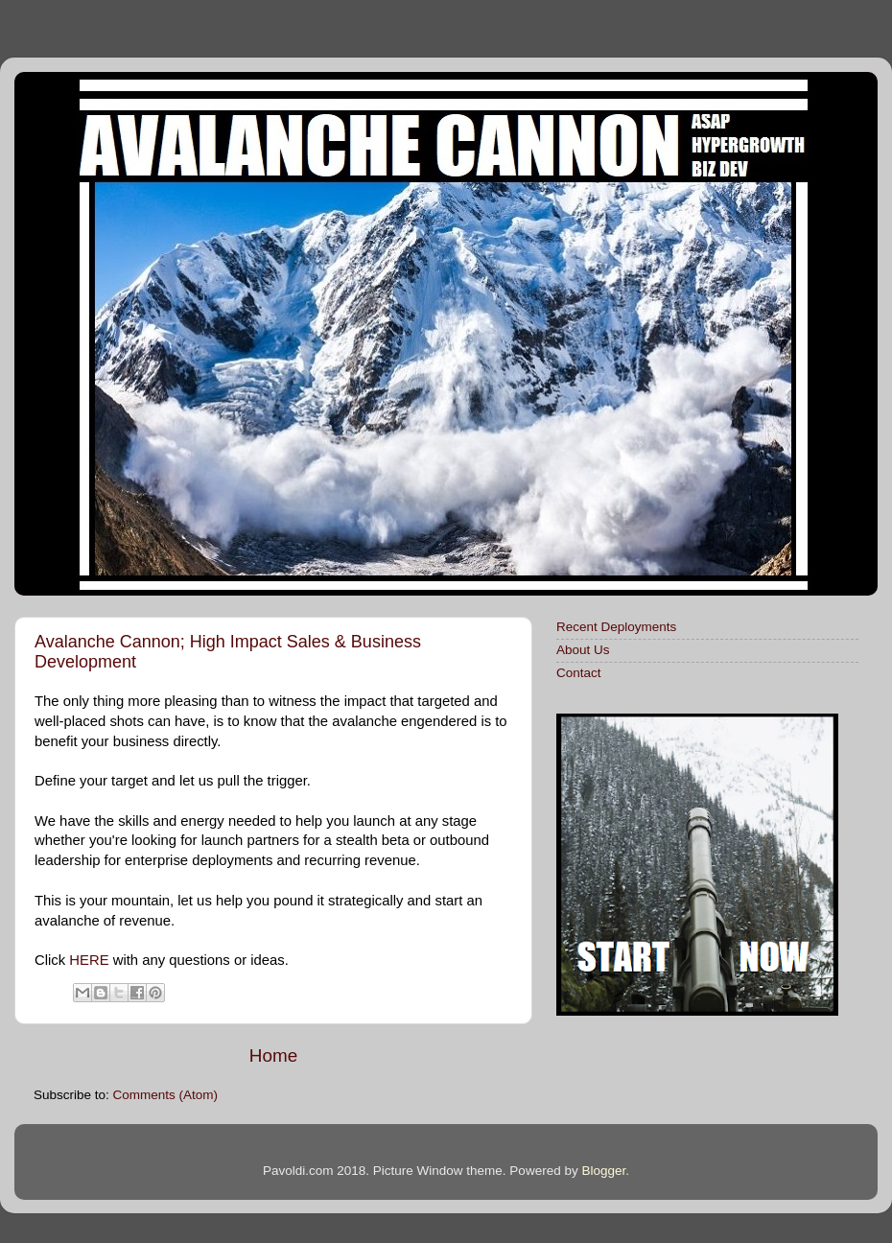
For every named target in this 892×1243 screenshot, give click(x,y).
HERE (88, 960)
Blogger (603, 1170)
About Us (583, 650)
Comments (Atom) (166, 1095)
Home (273, 1055)
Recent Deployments (616, 627)
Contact (578, 673)
